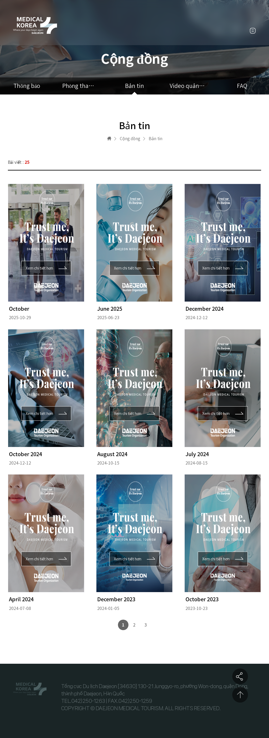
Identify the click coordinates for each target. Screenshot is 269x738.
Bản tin (134, 85)
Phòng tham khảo (80, 85)
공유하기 (240, 676)
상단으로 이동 (240, 695)
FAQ (242, 85)
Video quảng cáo (188, 85)
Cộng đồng (130, 138)
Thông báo (26, 85)
